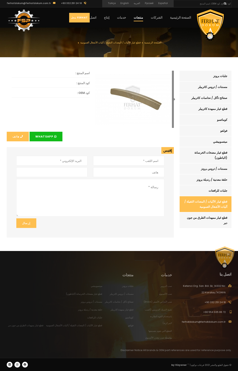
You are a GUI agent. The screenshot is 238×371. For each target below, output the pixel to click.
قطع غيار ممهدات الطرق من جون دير (207, 220)
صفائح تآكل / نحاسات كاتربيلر (209, 98)
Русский (149, 3)
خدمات (121, 17)
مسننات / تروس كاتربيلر (212, 87)
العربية (137, 3)
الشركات (156, 17)
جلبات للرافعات (218, 191)
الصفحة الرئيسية (180, 17)
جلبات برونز (220, 76)
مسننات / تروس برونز (214, 169)
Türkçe (112, 3)
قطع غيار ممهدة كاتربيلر (212, 109)
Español (163, 3)
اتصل (93, 17)
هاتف (17, 136)
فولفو (223, 131)
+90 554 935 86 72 (214, 314)
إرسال (26, 223)
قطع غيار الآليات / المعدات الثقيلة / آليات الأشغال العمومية (205, 204)
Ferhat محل (79, 17)
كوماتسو (222, 120)
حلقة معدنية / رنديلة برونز (212, 180)
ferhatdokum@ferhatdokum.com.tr (29, 3)
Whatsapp (46, 136)
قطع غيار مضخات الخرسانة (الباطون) (210, 155)
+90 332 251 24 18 (215, 304)
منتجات (138, 17)
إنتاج (106, 17)
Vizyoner (181, 365)
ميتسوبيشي (220, 142)
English (124, 3)
